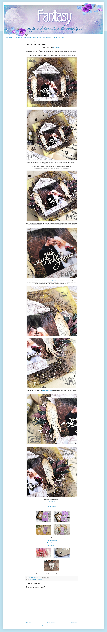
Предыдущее (74, 622)
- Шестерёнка (51, 501)
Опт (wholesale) (47, 37)
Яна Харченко (56, 47)
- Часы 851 (51, 504)
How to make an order (59, 37)
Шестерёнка (54, 280)
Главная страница (9, 37)
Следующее (28, 622)
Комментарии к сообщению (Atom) (40, 625)
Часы (49, 280)
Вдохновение (32, 579)
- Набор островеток (51, 506)
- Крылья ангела (51, 545)
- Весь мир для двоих (52, 540)
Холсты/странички (38, 579)
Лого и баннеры (37, 37)
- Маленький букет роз (51, 509)
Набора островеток (46, 390)
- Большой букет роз (51, 542)
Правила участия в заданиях (23, 37)
